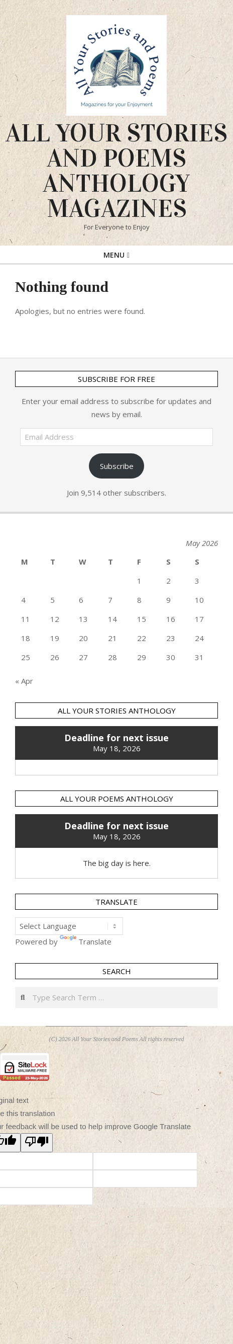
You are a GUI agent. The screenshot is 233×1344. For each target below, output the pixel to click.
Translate (85, 941)
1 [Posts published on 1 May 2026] (139, 581)
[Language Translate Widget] (69, 926)
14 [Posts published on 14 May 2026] (112, 619)
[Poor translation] (37, 1142)
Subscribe (117, 466)
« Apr (24, 681)
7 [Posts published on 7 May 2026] (110, 600)
